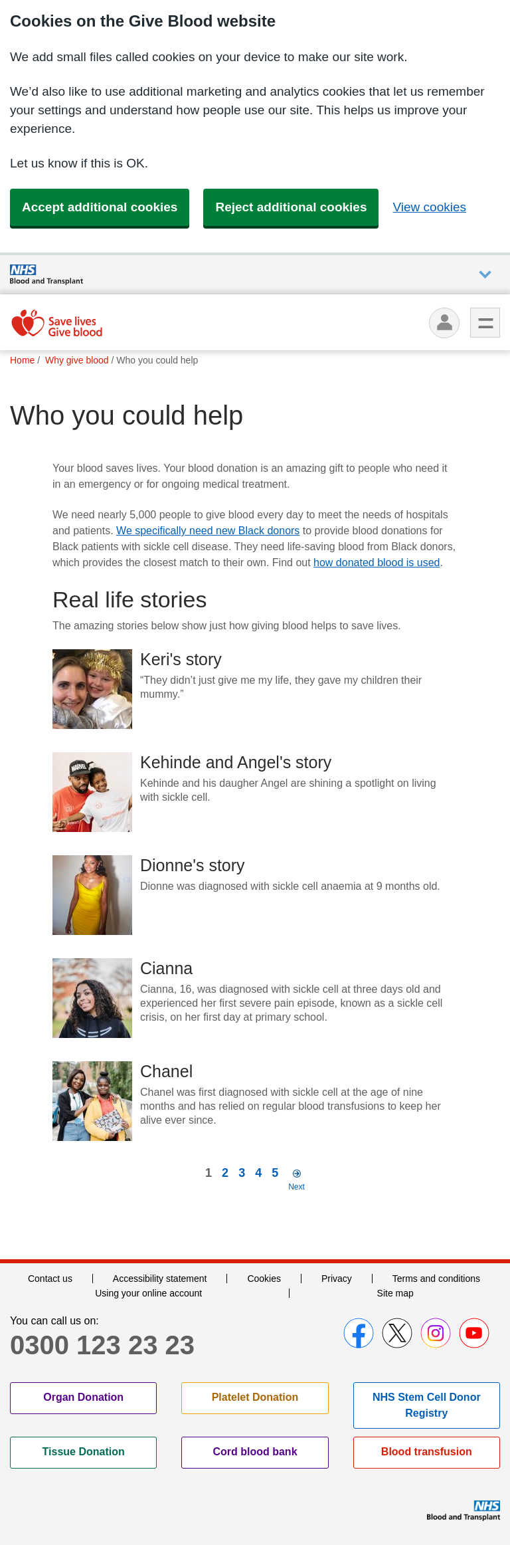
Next (296, 1186)
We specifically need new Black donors (207, 530)
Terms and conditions (436, 1278)
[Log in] (444, 323)
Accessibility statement (160, 1278)
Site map (395, 1293)
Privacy (336, 1278)
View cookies (429, 207)
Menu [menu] (485, 323)
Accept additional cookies (99, 207)
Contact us (50, 1278)
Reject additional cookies (291, 207)
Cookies (264, 1278)
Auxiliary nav (485, 275)
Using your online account (148, 1293)
